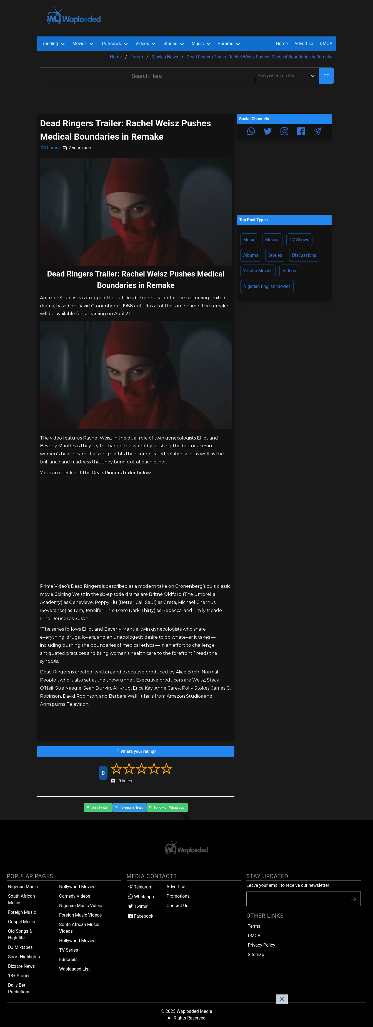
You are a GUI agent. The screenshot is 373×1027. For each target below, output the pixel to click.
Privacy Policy (261, 945)
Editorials (68, 959)
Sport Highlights (24, 956)
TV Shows (299, 239)
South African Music (21, 899)
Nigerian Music (23, 886)
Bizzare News (21, 966)
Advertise (176, 886)
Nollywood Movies (77, 886)
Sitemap (256, 954)
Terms (254, 926)
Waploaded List (74, 969)
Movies (272, 239)
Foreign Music (22, 912)
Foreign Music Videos (80, 915)
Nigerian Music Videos (81, 905)
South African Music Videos (79, 928)
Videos (289, 270)
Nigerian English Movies (267, 286)
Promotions (178, 896)
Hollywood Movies (77, 940)
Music (249, 239)
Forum (50, 147)
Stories (275, 255)
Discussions (304, 255)
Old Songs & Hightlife (20, 934)
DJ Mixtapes (20, 947)
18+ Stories (19, 975)
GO (327, 75)
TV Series (68, 950)
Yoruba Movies (257, 270)
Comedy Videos (74, 896)
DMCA (326, 43)
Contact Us (178, 905)
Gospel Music (21, 921)
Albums (250, 255)
